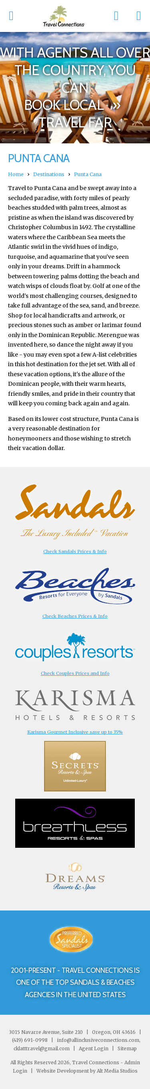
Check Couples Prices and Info (75, 673)
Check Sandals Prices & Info (75, 551)
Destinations (48, 174)
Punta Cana (88, 174)
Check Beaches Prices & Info (75, 616)
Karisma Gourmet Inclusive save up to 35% (75, 732)
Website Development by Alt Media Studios (87, 1071)
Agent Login (93, 1048)
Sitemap (126, 1048)
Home (16, 174)
